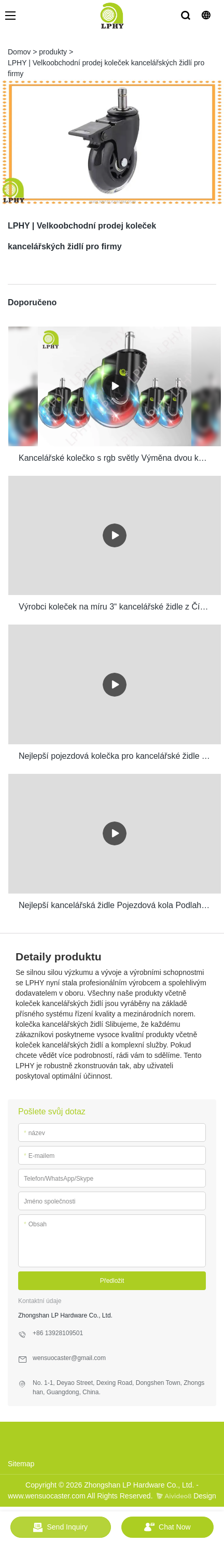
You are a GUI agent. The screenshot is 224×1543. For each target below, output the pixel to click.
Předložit (112, 1280)
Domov (19, 52)
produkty (53, 52)
